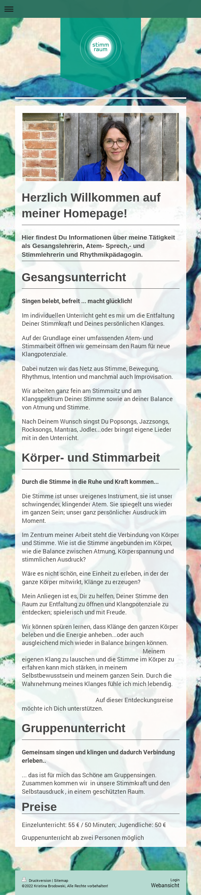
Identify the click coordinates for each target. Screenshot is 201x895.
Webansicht (165, 885)
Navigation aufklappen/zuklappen (100, 9)
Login (175, 879)
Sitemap (61, 880)
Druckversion (37, 880)
